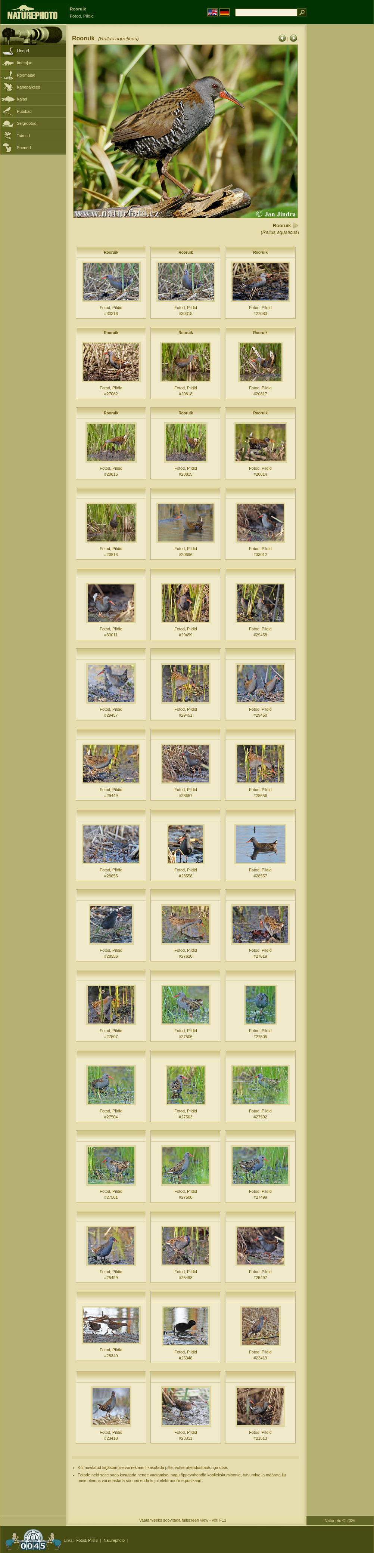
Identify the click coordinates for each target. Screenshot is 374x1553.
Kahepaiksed (28, 87)
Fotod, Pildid (86, 1540)
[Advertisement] (340, 144)
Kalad (22, 99)
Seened (24, 147)
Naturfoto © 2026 (340, 1520)
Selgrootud (27, 123)
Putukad (24, 111)
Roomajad (26, 75)
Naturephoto (114, 1540)
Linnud (23, 51)
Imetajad (24, 63)
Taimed (23, 135)
